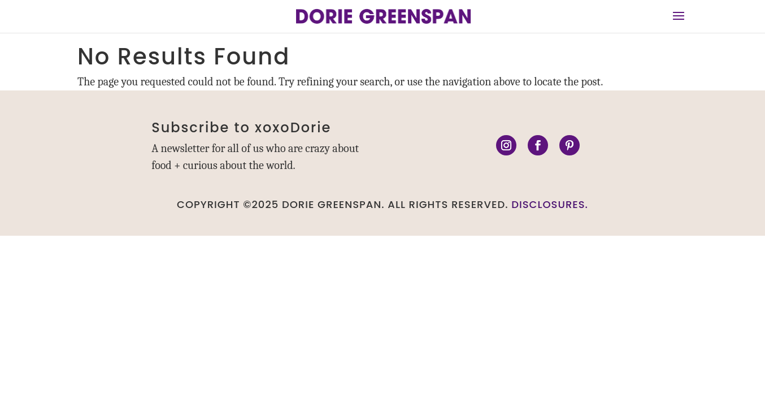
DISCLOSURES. (549, 204)
